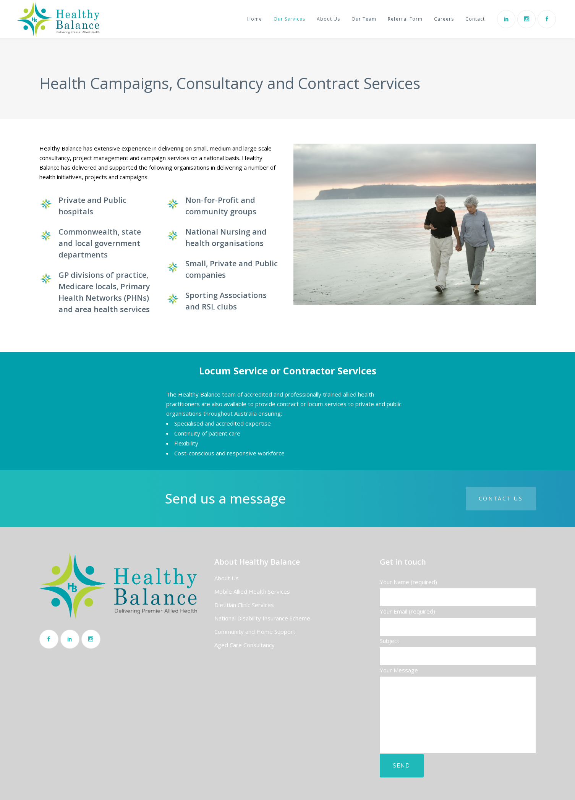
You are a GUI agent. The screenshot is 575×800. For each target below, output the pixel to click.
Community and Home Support (254, 631)
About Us (226, 578)
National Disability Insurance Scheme (262, 618)
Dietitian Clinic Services (244, 605)
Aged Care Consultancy (244, 645)
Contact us (501, 498)
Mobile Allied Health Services (252, 591)
